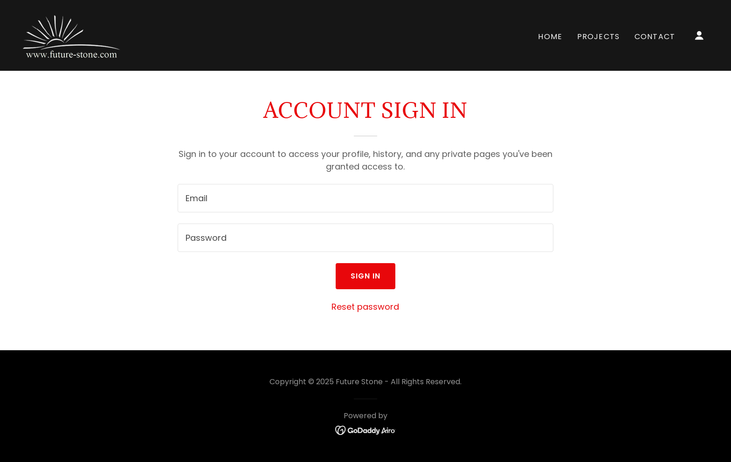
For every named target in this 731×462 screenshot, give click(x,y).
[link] (72, 35)
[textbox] (365, 198)
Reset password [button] (365, 307)
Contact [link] (654, 36)
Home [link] (550, 36)
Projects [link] (598, 36)
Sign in (366, 276)
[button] (699, 35)
